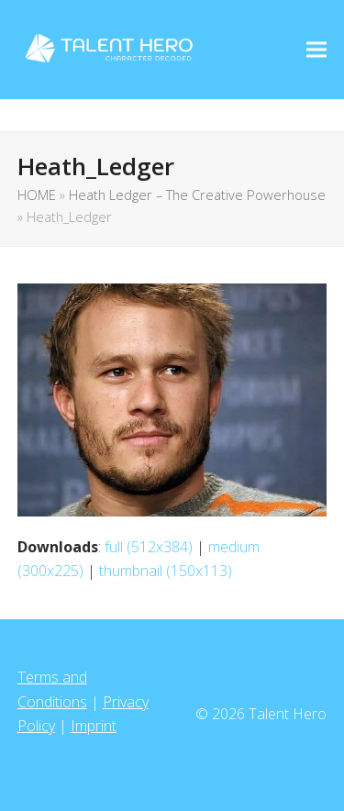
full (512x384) (149, 547)
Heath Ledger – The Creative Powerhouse (197, 194)
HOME (36, 194)
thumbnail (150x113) (165, 571)
